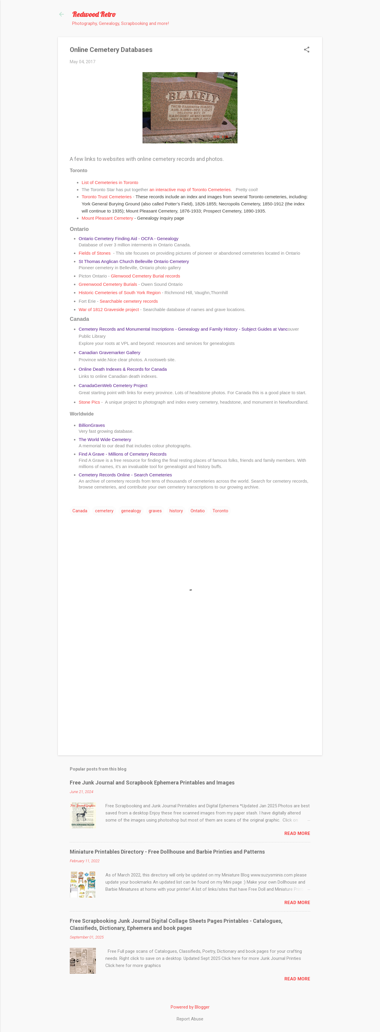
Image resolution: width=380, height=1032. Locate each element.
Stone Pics (89, 402)
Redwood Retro (94, 14)
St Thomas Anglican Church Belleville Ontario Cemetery (134, 261)
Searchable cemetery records (129, 301)
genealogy (131, 510)
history (176, 510)
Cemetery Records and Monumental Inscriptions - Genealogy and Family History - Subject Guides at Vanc (183, 329)
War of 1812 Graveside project (109, 309)
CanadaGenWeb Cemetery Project (113, 385)
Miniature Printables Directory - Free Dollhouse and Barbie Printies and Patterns (167, 852)
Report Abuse (190, 1019)
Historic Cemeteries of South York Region (120, 292)
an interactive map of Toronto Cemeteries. (190, 189)
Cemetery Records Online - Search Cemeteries (125, 474)
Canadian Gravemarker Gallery (109, 352)
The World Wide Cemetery (105, 439)
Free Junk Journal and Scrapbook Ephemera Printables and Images (152, 782)
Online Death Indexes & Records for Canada (123, 369)
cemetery (104, 510)
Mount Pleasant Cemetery (107, 218)
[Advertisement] (190, 700)
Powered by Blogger (190, 1007)
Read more (297, 833)
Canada (79, 510)
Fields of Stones (95, 253)
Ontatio (198, 510)
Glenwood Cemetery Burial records (147, 275)
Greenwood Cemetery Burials (108, 284)
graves (155, 510)
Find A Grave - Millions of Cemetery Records (123, 453)
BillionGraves (92, 425)
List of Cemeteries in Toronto (110, 182)
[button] (306, 50)
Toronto (220, 510)
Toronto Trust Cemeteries (107, 196)
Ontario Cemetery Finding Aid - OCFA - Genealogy (128, 238)
